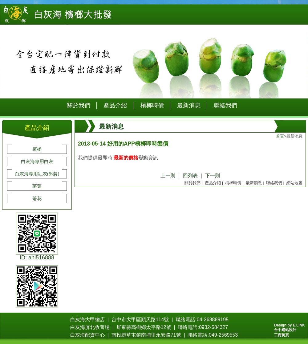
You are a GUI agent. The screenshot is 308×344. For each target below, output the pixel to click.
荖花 (37, 198)
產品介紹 (115, 105)
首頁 (280, 136)
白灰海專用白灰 (37, 161)
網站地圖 (294, 183)
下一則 (212, 175)
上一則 (167, 175)
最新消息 (189, 105)
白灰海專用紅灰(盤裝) (37, 173)
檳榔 (37, 149)
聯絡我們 (225, 105)
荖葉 (37, 186)
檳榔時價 (152, 105)
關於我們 (78, 105)
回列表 (190, 175)
